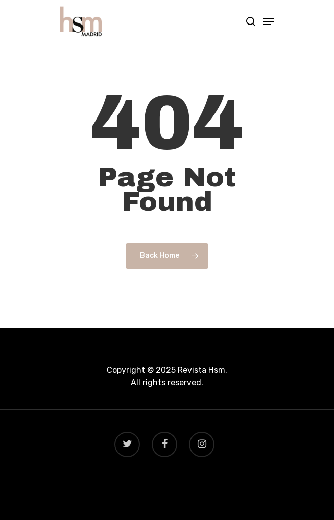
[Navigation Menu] (268, 21)
